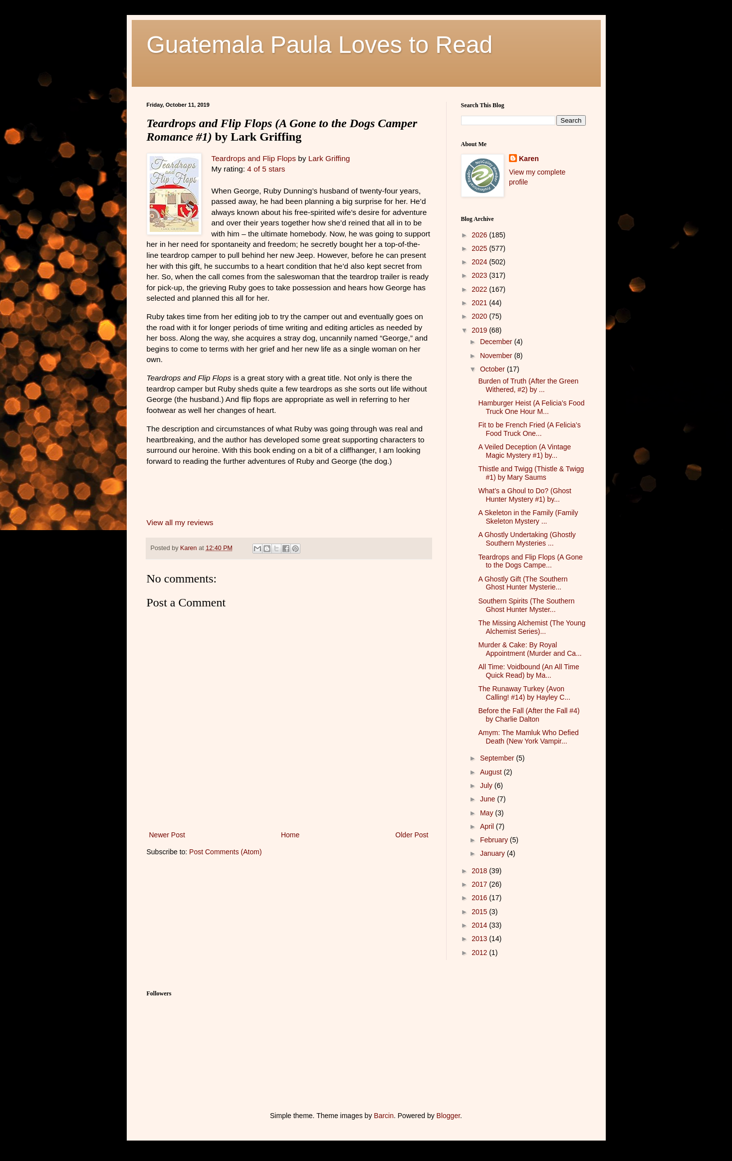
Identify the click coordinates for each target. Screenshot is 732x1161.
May (487, 813)
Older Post (411, 835)
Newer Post (167, 835)
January (493, 853)
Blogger (448, 1116)
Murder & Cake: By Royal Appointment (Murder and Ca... (529, 649)
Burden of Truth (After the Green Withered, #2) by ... (528, 385)
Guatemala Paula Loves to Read (320, 44)
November (497, 356)
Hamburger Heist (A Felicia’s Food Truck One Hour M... (531, 407)
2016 (480, 898)
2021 (480, 303)
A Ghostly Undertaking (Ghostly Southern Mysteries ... (526, 539)
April (488, 826)
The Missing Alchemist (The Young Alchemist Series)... (531, 627)
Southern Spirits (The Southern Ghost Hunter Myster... (526, 605)
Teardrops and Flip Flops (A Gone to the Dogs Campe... (530, 561)
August (491, 772)
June (488, 799)
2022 (480, 289)
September (498, 758)
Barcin (384, 1116)
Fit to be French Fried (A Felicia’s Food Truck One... (529, 429)
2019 (480, 330)
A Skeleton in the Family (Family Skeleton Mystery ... (528, 517)
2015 (480, 912)
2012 (480, 953)
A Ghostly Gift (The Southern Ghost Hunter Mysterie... (522, 583)
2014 (480, 925)
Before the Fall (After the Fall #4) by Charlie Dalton (528, 715)
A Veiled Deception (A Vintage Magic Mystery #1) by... (524, 451)
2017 (480, 884)
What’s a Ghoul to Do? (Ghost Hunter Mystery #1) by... (524, 495)
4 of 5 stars (266, 169)
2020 (480, 316)
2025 (480, 248)
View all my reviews (180, 522)
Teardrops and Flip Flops (254, 158)
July (487, 785)
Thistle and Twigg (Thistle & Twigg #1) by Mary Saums (531, 473)
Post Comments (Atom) (225, 852)
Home (290, 835)
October (493, 369)
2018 (480, 871)
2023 (480, 275)
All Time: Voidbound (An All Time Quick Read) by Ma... (528, 671)
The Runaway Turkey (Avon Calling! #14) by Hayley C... (524, 693)
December (497, 342)
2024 (480, 262)
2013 (480, 939)
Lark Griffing (329, 158)
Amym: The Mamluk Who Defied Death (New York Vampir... (528, 737)
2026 (480, 235)
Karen (529, 159)
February (495, 840)
